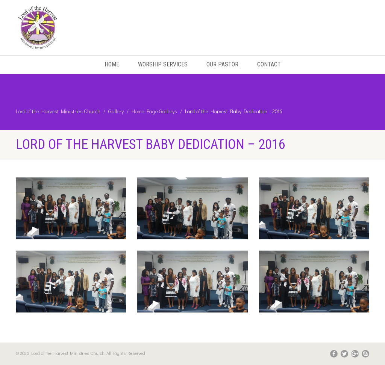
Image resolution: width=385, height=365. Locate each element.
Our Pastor (222, 64)
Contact (269, 64)
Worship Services (163, 64)
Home (112, 64)
